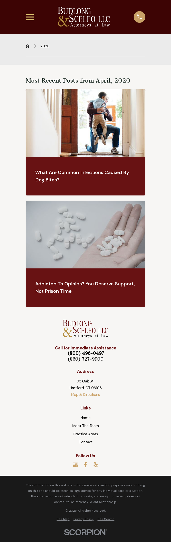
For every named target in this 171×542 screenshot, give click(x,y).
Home (85, 417)
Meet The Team (85, 425)
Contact (86, 442)
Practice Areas (85, 434)
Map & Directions (85, 394)
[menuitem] (63, 519)
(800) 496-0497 (85, 353)
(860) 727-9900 (85, 359)
